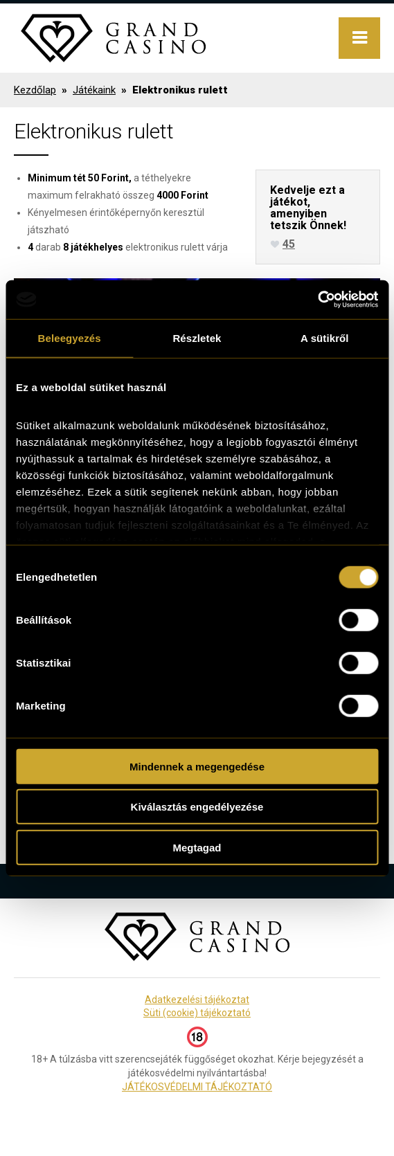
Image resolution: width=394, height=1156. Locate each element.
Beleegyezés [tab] (69, 337)
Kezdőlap (35, 90)
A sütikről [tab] (325, 337)
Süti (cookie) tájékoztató (197, 1012)
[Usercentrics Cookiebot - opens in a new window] (317, 300)
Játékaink (94, 90)
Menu (359, 38)
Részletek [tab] (196, 337)
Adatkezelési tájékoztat (197, 999)
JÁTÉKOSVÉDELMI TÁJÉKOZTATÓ (197, 1086)
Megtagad (196, 847)
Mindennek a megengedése (197, 766)
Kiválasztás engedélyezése (197, 807)
